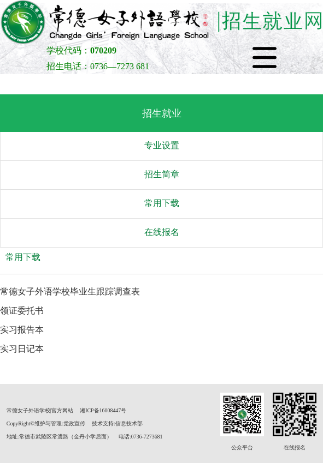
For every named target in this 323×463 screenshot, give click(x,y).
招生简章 (161, 174)
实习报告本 (22, 329)
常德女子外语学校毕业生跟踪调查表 (70, 291)
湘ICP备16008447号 (103, 410)
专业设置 (161, 145)
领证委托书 (22, 310)
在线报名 (161, 232)
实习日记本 (22, 348)
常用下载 (161, 203)
